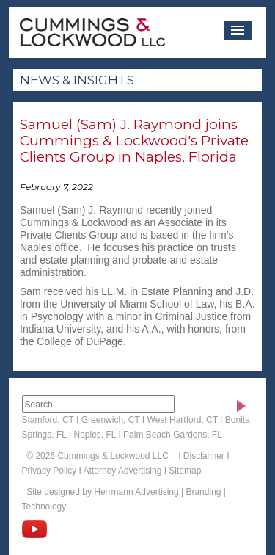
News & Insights (77, 80)
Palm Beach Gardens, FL (172, 434)
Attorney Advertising (123, 470)
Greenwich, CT (110, 420)
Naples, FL (94, 434)
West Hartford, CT (182, 420)
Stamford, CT (48, 420)
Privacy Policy (49, 470)
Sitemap (185, 470)
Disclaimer (203, 456)
